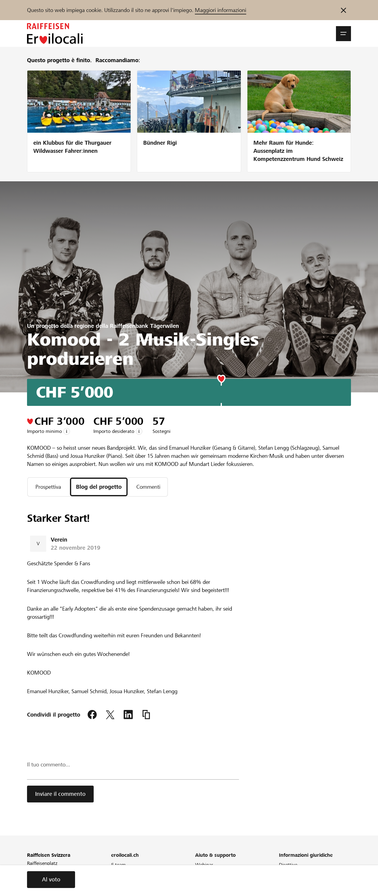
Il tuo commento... (48, 764)
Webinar (204, 865)
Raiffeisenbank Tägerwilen (144, 326)
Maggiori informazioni (220, 10)
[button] (343, 33)
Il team (118, 865)
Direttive (288, 865)
